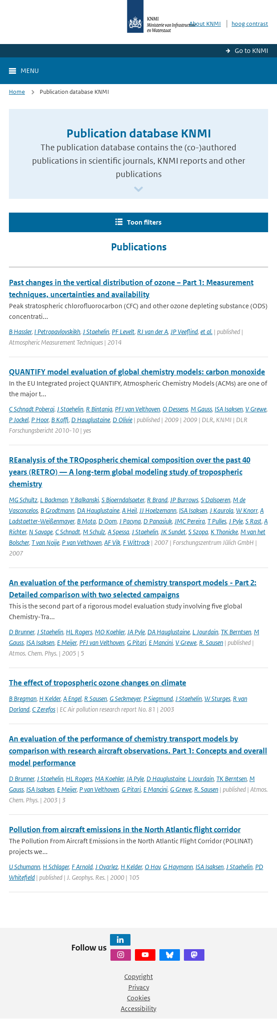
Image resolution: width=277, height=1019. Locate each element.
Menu (29, 70)
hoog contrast (250, 24)
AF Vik (112, 542)
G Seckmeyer (125, 698)
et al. (206, 331)
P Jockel (19, 419)
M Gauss (201, 409)
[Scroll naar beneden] (138, 189)
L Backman (54, 499)
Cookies (138, 998)
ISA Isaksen (229, 409)
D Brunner (21, 632)
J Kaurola (221, 510)
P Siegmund (158, 698)
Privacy (138, 987)
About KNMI (205, 24)
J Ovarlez (106, 866)
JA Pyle (136, 632)
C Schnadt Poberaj (31, 409)
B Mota (86, 521)
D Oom (107, 521)
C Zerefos (43, 709)
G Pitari (136, 642)
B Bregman (23, 698)
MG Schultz (23, 499)
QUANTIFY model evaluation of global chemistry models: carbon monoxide (137, 372)
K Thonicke (224, 532)
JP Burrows (184, 499)
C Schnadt (67, 532)
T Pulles (217, 521)
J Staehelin (96, 331)
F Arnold (82, 866)
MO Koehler (110, 632)
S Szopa (198, 532)
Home (17, 92)
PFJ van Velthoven (137, 409)
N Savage (41, 532)
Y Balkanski (84, 499)
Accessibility (138, 1008)
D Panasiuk (157, 521)
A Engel (72, 698)
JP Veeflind (184, 331)
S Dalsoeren (215, 499)
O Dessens (175, 409)
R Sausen (95, 698)
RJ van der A (152, 331)
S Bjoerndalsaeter (123, 499)
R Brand (157, 499)
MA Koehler (109, 778)
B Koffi (60, 419)
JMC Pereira (190, 521)
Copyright (138, 976)
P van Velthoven (82, 542)
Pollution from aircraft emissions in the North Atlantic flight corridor (124, 829)
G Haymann (178, 866)
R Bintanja (99, 409)
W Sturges (217, 698)
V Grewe (255, 409)
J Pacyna (130, 521)
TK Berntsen (236, 632)
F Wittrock (136, 542)
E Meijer (67, 642)
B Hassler (20, 331)
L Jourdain (205, 632)
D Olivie (122, 419)
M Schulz (94, 532)
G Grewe (180, 789)
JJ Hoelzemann (157, 510)
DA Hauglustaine (98, 510)
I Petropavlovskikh (57, 331)
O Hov (152, 866)
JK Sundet (173, 532)
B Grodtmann (57, 510)
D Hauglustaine (90, 419)
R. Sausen (211, 642)
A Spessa (118, 532)
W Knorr (246, 510)
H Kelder (50, 698)
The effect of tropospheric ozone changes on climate (97, 683)
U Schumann (24, 866)
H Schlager (56, 866)
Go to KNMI (251, 50)
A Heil (129, 510)
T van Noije (45, 542)
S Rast (253, 521)
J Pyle (236, 521)
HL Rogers (79, 632)
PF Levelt (123, 331)
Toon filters (144, 222)
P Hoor (40, 419)
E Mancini (161, 642)
